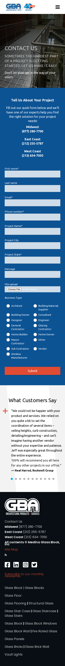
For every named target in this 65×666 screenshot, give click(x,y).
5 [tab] (28, 479)
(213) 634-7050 (35, 537)
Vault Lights (14, 654)
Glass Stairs (14, 615)
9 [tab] (45, 479)
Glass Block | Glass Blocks (24, 588)
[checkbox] (32, 332)
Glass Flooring (15, 603)
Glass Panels (14, 639)
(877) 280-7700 (30, 527)
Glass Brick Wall (37, 646)
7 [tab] (37, 479)
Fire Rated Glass (44, 631)
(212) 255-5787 (34, 532)
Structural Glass (41, 603)
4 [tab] (24, 479)
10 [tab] (49, 479)
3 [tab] (20, 479)
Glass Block (13, 623)
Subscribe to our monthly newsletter (24, 575)
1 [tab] (12, 479)
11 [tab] (53, 479)
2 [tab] (16, 479)
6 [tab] (33, 479)
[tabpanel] (32, 440)
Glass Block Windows (41, 623)
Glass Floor (13, 595)
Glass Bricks (14, 646)
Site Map (11, 549)
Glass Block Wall (18, 631)
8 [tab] (41, 479)
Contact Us (13, 521)
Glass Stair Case (17, 611)
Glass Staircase (44, 611)
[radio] (19, 307)
